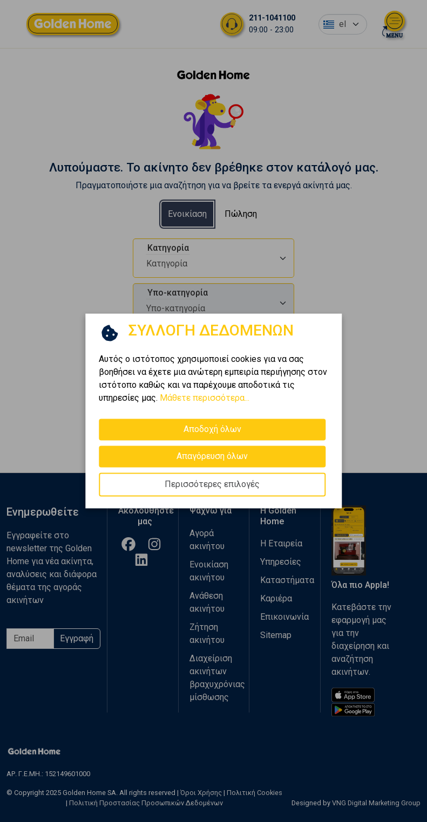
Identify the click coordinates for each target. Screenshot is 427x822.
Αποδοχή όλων (212, 429)
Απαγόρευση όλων (212, 456)
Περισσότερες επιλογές (212, 484)
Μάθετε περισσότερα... (204, 398)
